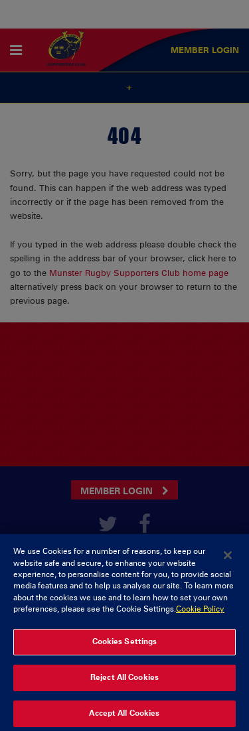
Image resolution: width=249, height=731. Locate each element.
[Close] (227, 558)
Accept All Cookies (124, 716)
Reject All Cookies (124, 680)
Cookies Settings (124, 644)
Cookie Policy (200, 612)
